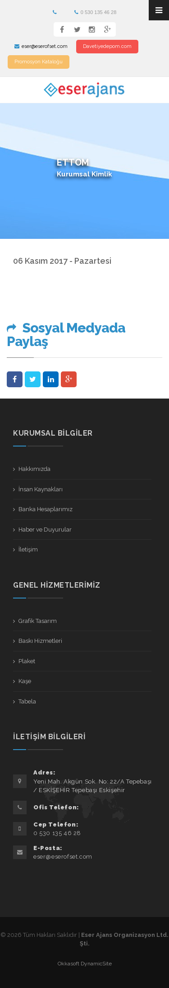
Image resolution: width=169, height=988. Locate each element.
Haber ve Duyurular (45, 529)
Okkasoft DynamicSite (85, 963)
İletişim (28, 549)
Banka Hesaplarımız (45, 509)
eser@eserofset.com (41, 46)
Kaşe (24, 681)
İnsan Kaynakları (40, 489)
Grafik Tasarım (37, 621)
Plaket (26, 661)
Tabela (27, 701)
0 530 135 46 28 (95, 12)
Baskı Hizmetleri (40, 640)
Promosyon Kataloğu (38, 62)
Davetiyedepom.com (107, 46)
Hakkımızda (34, 469)
